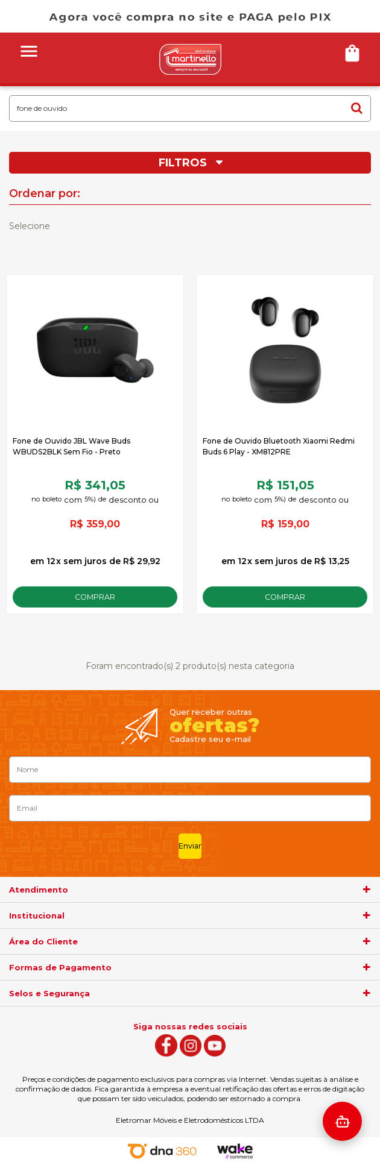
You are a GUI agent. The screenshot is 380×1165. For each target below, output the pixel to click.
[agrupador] (367, 889)
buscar (357, 108)
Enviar (190, 845)
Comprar (95, 596)
